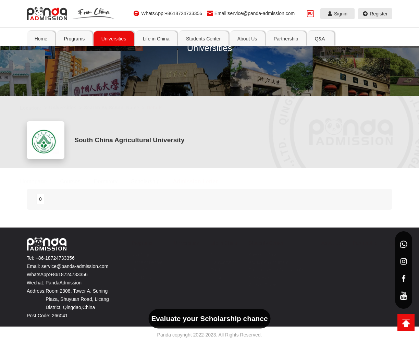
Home (41, 38)
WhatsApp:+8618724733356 (171, 13)
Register (375, 13)
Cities (209, 255)
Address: (36, 291)
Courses (77, 181)
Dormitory (112, 181)
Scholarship (152, 181)
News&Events (255, 277)
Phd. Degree (136, 277)
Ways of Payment (258, 285)
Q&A (387, 243)
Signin (337, 13)
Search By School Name (118, 107)
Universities (69, 107)
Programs (135, 243)
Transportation (217, 262)
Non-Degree (136, 255)
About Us (324, 243)
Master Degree (138, 270)
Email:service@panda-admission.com (254, 13)
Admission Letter (202, 181)
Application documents (262, 262)
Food (208, 270)
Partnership (358, 243)
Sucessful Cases (257, 255)
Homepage (40, 181)
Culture (210, 277)
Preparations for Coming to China (272, 270)
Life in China (217, 243)
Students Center (259, 243)
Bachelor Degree (140, 262)
